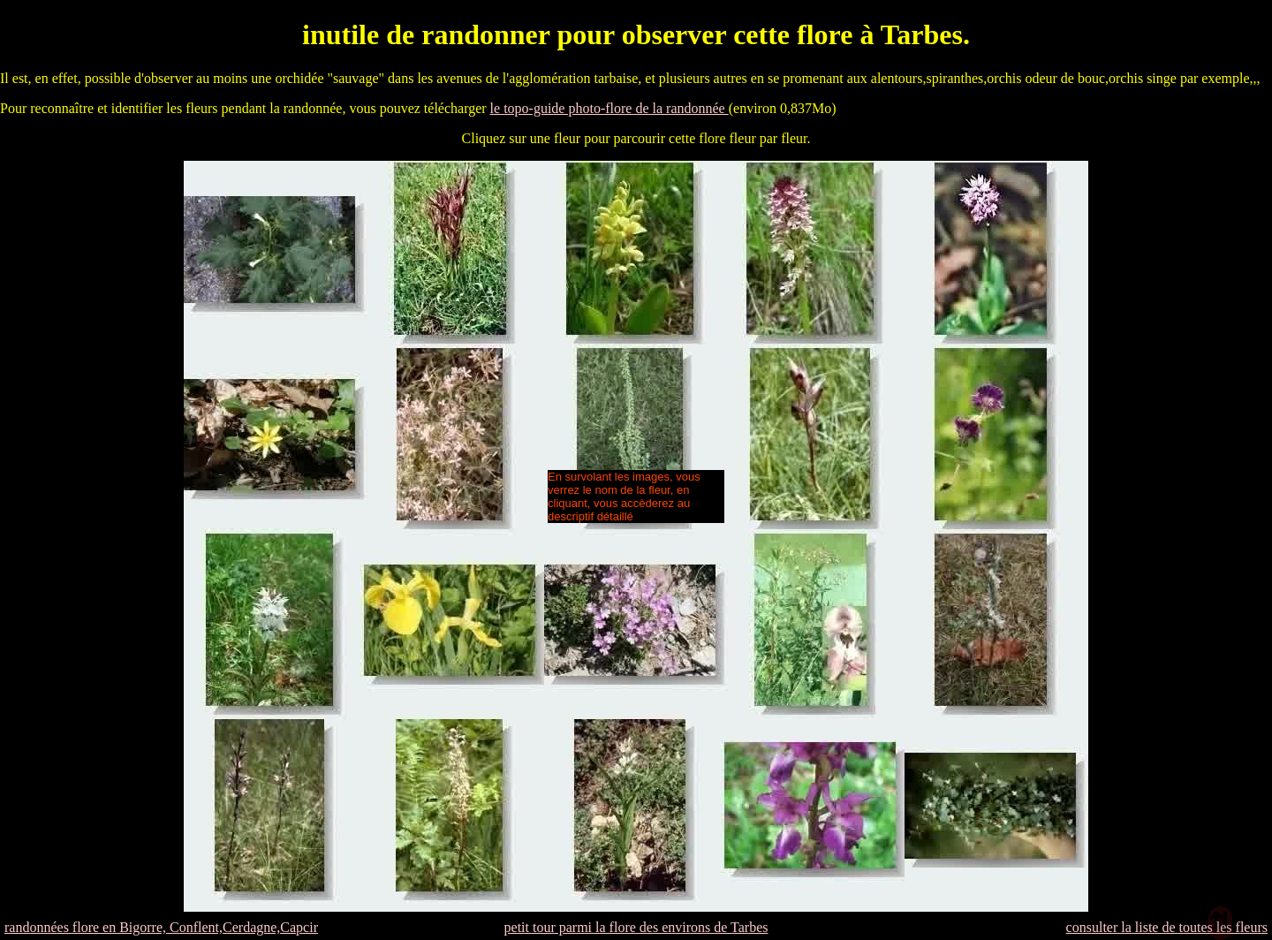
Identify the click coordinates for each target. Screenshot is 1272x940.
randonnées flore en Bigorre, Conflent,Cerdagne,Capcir (161, 927)
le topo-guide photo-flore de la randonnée (609, 108)
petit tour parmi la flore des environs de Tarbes (636, 927)
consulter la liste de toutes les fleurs (1167, 927)
